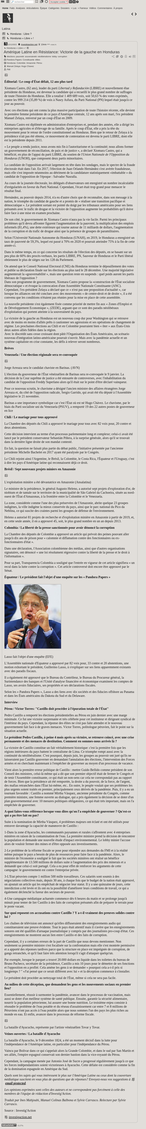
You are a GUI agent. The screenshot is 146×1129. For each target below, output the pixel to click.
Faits (12, 8)
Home (5, 8)
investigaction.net (29, 44)
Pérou (39, 63)
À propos (117, 8)
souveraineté (31, 56)
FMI (8, 69)
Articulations (32, 8)
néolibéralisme (44, 56)
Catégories (53, 8)
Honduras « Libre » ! (20, 38)
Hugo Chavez (27, 66)
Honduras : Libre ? (18, 34)
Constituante (28, 60)
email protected (15, 1083)
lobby (54, 56)
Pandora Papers (14, 60)
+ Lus (74, 8)
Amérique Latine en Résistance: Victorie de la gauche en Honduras (62, 52)
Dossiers (65, 8)
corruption (62, 56)
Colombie (21, 63)
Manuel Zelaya (13, 66)
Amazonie (31, 63)
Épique (43, 8)
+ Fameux (83, 8)
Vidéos (92, 8)
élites (37, 60)
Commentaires (104, 8)
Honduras (11, 63)
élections (11, 56)
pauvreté (20, 56)
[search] (22, 1)
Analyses (20, 8)
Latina (6, 28)
